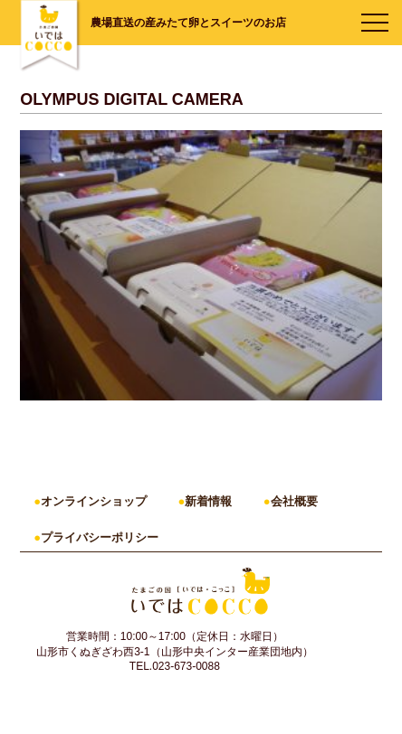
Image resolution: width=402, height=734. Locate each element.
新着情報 (208, 501)
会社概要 (294, 501)
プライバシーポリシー (99, 537)
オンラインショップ (94, 501)
